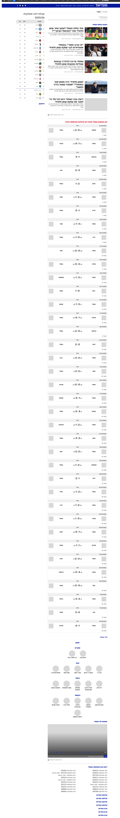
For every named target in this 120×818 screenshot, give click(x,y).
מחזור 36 (102, 604)
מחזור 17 (102, 336)
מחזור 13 (102, 296)
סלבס (71, 2)
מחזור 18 (102, 349)
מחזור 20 (102, 376)
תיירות (49, 2)
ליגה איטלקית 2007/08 (98, 791)
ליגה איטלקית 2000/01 (66, 791)
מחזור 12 (102, 282)
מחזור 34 (102, 577)
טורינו (92, 210)
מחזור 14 (102, 309)
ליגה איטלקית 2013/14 (98, 782)
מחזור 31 (102, 537)
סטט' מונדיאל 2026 (64, 5)
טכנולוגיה (42, 2)
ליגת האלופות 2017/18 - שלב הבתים (62, 773)
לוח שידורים (83, 5)
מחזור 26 (102, 470)
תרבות (77, 2)
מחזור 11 (102, 269)
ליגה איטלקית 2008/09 (66, 789)
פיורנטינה (92, 157)
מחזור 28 (102, 497)
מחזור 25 (102, 456)
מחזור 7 (103, 215)
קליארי (59, 143)
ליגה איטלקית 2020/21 (98, 770)
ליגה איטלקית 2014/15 (98, 780)
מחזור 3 (103, 162)
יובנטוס (59, 304)
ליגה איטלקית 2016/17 (98, 777)
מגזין (72, 5)
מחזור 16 (102, 389)
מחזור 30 (102, 523)
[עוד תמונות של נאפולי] (75, 760)
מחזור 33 (102, 564)
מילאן (92, 183)
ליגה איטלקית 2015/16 (66, 777)
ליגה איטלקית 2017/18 (98, 775)
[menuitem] (95, 2)
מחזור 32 (102, 550)
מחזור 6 (103, 202)
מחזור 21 (102, 403)
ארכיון (56, 5)
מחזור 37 (102, 617)
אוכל (61, 2)
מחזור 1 (103, 135)
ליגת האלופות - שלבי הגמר (96, 784)
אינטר (59, 224)
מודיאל (103, 12)
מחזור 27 (102, 483)
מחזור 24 (102, 443)
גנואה (59, 197)
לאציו (92, 344)
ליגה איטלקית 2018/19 (98, 773)
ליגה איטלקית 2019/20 (66, 770)
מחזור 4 (103, 175)
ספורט (90, 2)
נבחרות (77, 5)
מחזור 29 (102, 510)
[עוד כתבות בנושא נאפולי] (75, 115)
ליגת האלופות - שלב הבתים (65, 775)
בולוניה (92, 264)
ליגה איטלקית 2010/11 (66, 787)
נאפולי (97, 12)
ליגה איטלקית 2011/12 (98, 787)
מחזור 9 (103, 242)
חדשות (97, 2)
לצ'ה (92, 237)
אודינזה (92, 317)
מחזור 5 (103, 189)
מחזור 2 (103, 148)
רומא (92, 291)
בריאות (55, 2)
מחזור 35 (102, 590)
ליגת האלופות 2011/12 (66, 784)
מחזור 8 (103, 229)
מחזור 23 (102, 430)
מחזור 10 (102, 255)
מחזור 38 (102, 630)
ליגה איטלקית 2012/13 (66, 782)
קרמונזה (92, 331)
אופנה (35, 2)
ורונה (59, 358)
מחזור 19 (102, 363)
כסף (66, 2)
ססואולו (92, 130)
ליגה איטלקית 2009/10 (98, 789)
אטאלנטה (59, 277)
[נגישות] (2, 2)
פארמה (59, 384)
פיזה (59, 170)
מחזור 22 (102, 416)
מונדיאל (83, 2)
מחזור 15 (102, 322)
